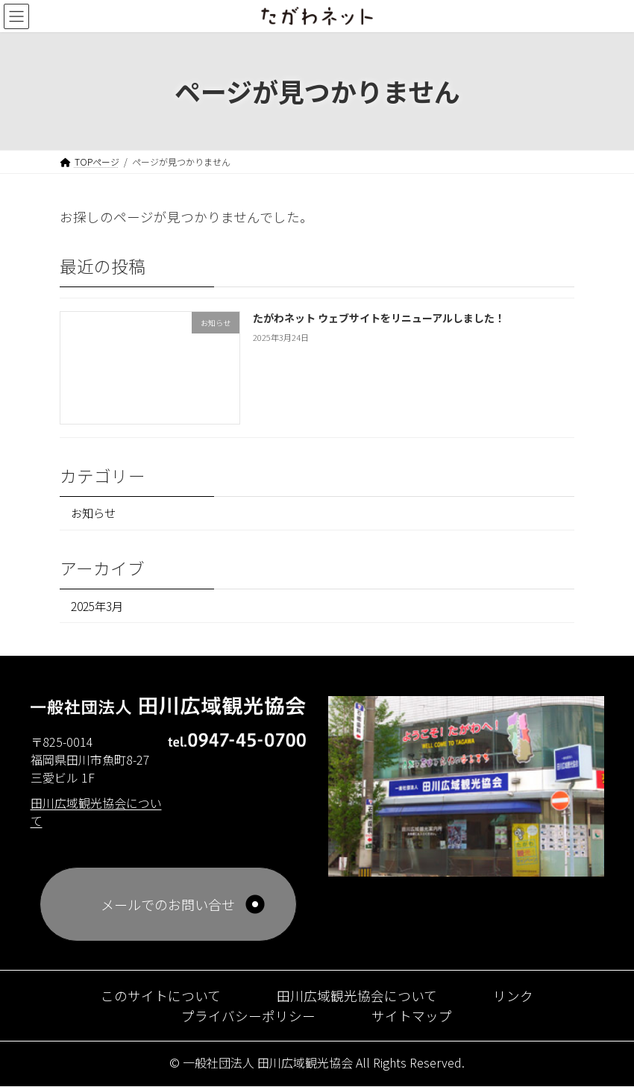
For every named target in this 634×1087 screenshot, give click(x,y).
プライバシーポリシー (248, 1016)
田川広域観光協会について (357, 996)
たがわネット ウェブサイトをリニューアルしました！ (379, 317)
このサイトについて (161, 996)
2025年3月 (97, 606)
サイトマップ (411, 1016)
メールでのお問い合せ (168, 905)
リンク (513, 996)
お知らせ (93, 513)
